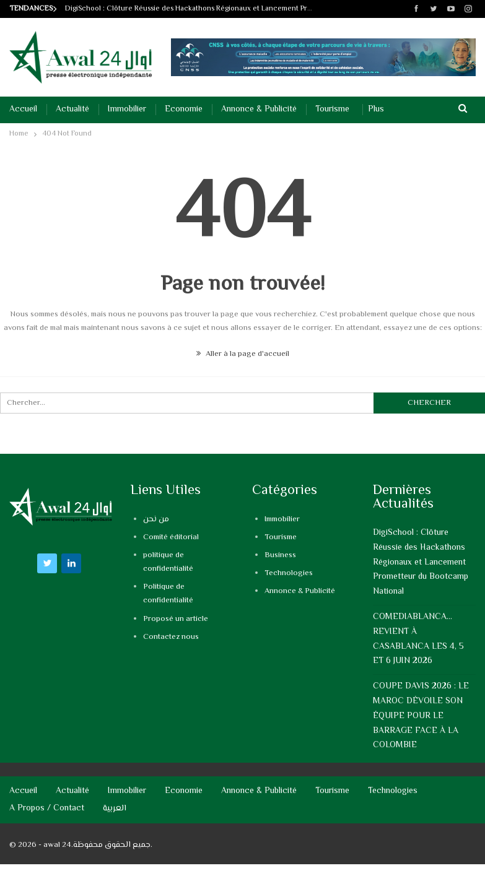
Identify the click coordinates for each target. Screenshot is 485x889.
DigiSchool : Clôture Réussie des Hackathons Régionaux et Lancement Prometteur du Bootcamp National (239, 9)
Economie (184, 109)
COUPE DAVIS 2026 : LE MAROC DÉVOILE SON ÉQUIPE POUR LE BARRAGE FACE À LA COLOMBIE (421, 716)
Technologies (288, 573)
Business (280, 555)
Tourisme (332, 109)
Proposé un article (175, 619)
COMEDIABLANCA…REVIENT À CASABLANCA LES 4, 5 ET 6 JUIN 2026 (418, 639)
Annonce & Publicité (259, 109)
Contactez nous (171, 637)
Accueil (23, 109)
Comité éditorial (171, 537)
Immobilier (127, 109)
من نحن (156, 519)
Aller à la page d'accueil (242, 354)
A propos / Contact (46, 808)
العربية (114, 808)
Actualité (72, 109)
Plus (376, 109)
